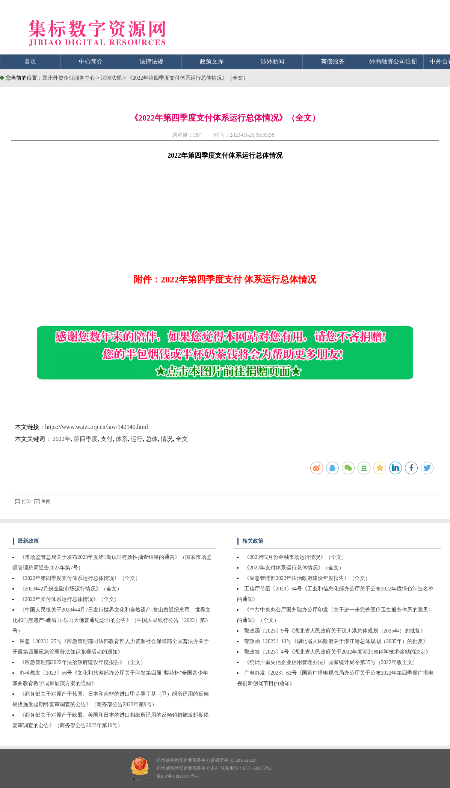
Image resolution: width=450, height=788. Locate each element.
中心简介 (91, 61)
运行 (137, 439)
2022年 (62, 439)
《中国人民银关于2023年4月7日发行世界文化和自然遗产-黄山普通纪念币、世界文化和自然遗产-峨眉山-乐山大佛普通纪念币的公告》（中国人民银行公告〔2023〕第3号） (111, 620)
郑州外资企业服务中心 (68, 78)
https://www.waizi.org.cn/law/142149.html (96, 427)
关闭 (42, 501)
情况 (167, 439)
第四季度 (86, 439)
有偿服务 (333, 61)
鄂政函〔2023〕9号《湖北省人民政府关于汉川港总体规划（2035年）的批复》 (335, 631)
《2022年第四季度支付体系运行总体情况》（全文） (187, 78)
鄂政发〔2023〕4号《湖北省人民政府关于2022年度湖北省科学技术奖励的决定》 (337, 652)
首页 (30, 61)
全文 (182, 439)
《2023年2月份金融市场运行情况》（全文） (71, 589)
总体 (152, 439)
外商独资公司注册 (393, 61)
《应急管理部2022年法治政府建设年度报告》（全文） (83, 662)
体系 (122, 439)
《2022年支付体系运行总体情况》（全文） (69, 599)
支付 (107, 439)
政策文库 (212, 61)
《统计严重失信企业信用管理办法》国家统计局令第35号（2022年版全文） (331, 662)
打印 (23, 501)
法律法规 (151, 61)
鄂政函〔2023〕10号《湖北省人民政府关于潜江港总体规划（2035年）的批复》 (336, 641)
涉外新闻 (272, 61)
